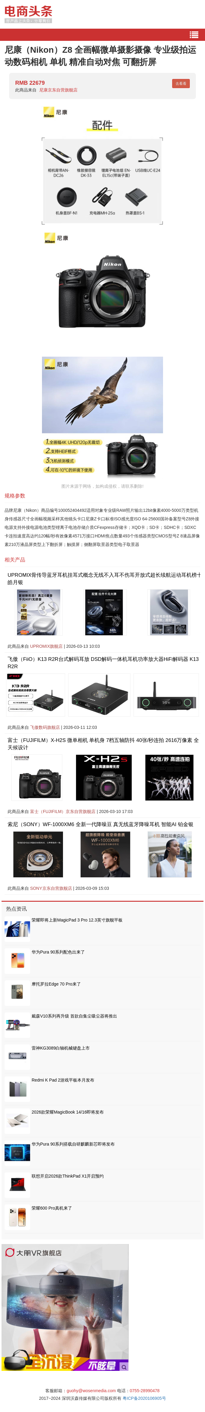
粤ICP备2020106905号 (144, 1398)
